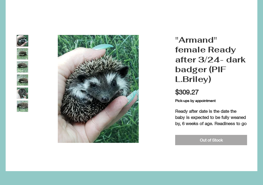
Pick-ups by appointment (195, 100)
